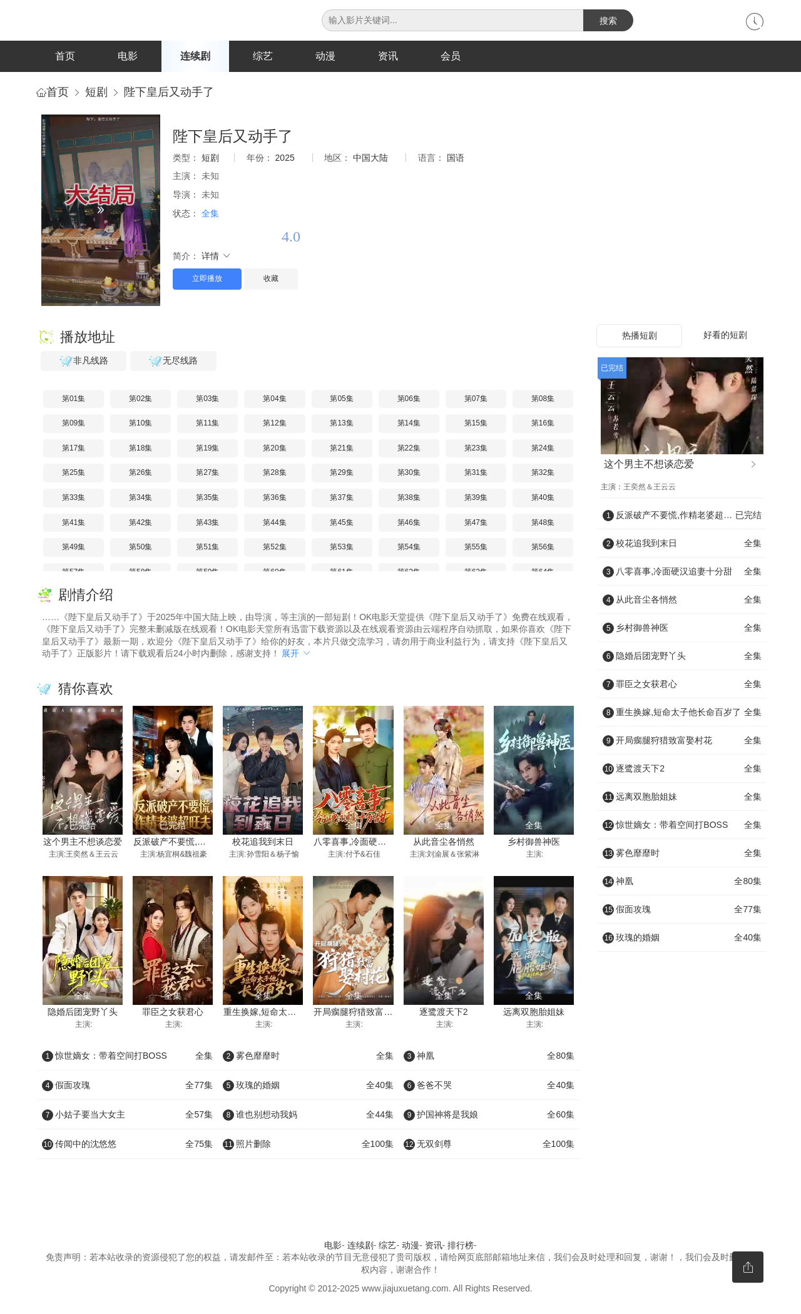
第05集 (341, 399)
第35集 (207, 498)
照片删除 (308, 1144)
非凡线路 (83, 362)
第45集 (341, 523)
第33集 (73, 498)
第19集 (207, 448)
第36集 (274, 498)
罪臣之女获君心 (172, 1013)
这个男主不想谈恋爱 (82, 843)
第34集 (140, 498)
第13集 (341, 423)
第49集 (73, 547)
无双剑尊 (489, 1144)
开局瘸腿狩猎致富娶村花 (362, 1013)
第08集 (542, 399)
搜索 (608, 21)
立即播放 (207, 279)
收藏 (270, 279)
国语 (455, 158)
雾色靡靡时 (308, 1056)
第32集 (542, 473)
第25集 (73, 473)
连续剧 (195, 56)
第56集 (542, 547)
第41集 (73, 523)
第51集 (207, 547)
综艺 (263, 56)
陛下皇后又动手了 (169, 92)
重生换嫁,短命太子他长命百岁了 (286, 1013)
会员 (451, 56)
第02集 (140, 399)
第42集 (140, 523)
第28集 (274, 473)
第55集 (475, 547)
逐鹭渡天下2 (443, 1013)
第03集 (207, 399)
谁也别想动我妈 (308, 1115)
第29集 (341, 473)
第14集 (409, 423)
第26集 (140, 473)
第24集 (542, 448)
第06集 (409, 399)
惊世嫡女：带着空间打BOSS (127, 1056)
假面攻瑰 (127, 1085)
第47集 (475, 523)
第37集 (341, 498)
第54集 (409, 547)
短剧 (96, 92)
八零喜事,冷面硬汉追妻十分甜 (372, 843)
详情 (217, 257)
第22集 (409, 448)
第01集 (73, 399)
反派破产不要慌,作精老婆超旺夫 (195, 843)
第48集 (542, 523)
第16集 (542, 423)
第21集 (341, 448)
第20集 (274, 448)
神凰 (489, 1056)
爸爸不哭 (489, 1085)
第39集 (475, 498)
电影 (128, 56)
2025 (285, 158)
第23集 (475, 448)
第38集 (409, 498)
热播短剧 (639, 336)
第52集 (274, 547)
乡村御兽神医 (534, 843)
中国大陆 (370, 158)
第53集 (341, 547)
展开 (297, 654)
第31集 (475, 473)
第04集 (274, 399)
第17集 (73, 448)
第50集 (140, 547)
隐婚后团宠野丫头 (83, 1013)
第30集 (409, 473)
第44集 (274, 523)
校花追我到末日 (262, 843)
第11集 (207, 423)
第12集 (274, 423)
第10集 (140, 423)
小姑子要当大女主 (127, 1115)
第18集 (140, 448)
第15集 (475, 423)
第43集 (207, 523)
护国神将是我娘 (489, 1115)
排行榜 (460, 1246)
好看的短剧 (725, 335)
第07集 (475, 399)
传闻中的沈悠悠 (127, 1144)
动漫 (325, 56)
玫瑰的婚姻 (308, 1085)
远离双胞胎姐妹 (533, 1013)
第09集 (73, 423)
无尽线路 (173, 362)
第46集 (409, 523)
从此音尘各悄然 (443, 843)
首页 (65, 56)
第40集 (542, 498)
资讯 (388, 56)
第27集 (207, 473)
